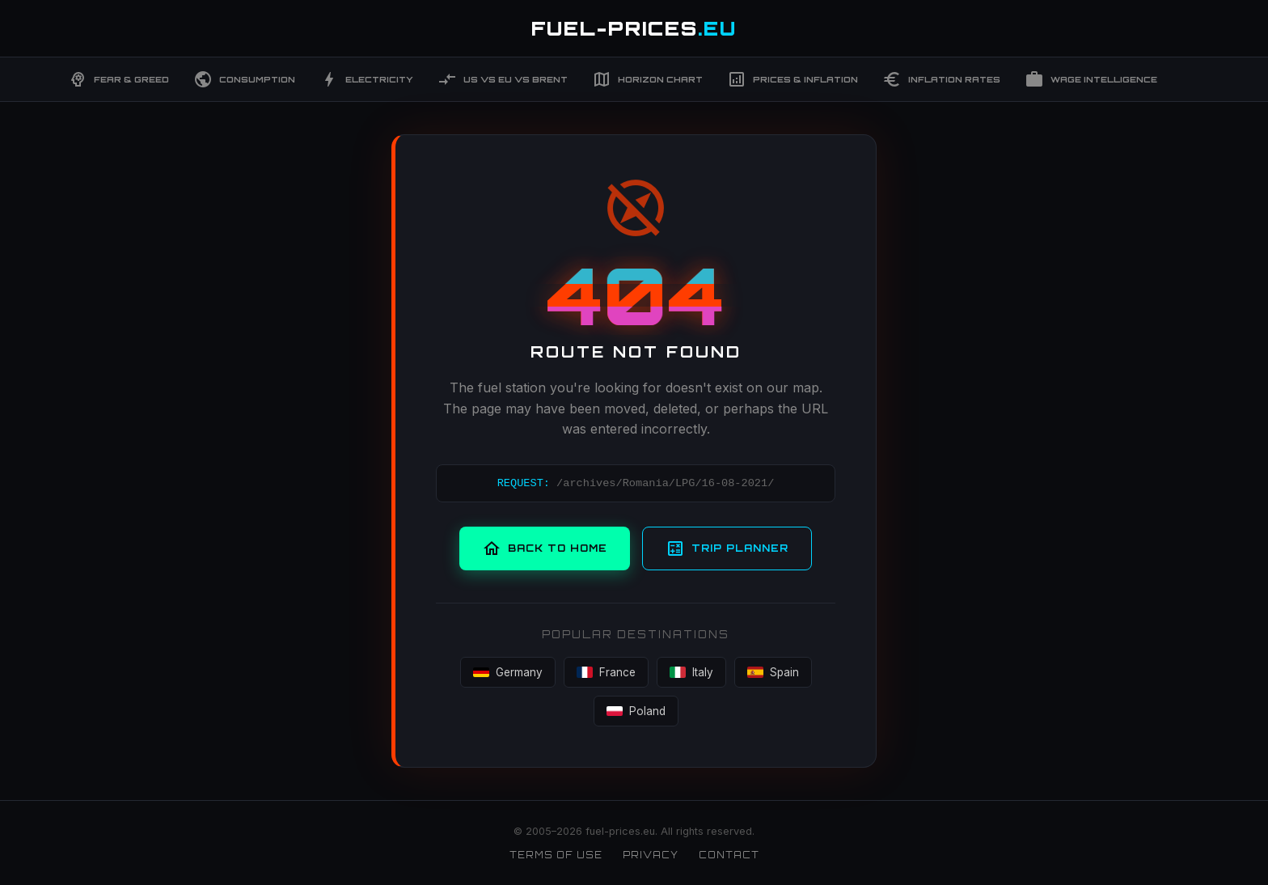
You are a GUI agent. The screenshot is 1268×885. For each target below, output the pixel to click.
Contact (729, 855)
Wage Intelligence (1091, 79)
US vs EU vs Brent (502, 79)
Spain (773, 672)
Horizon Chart (647, 79)
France (606, 672)
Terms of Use (555, 855)
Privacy (650, 855)
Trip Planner (727, 548)
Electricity (366, 79)
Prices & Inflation (792, 79)
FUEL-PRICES (634, 28)
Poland (636, 711)
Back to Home (544, 548)
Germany (508, 672)
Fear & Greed (118, 79)
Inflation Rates (941, 79)
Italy (691, 672)
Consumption (244, 79)
